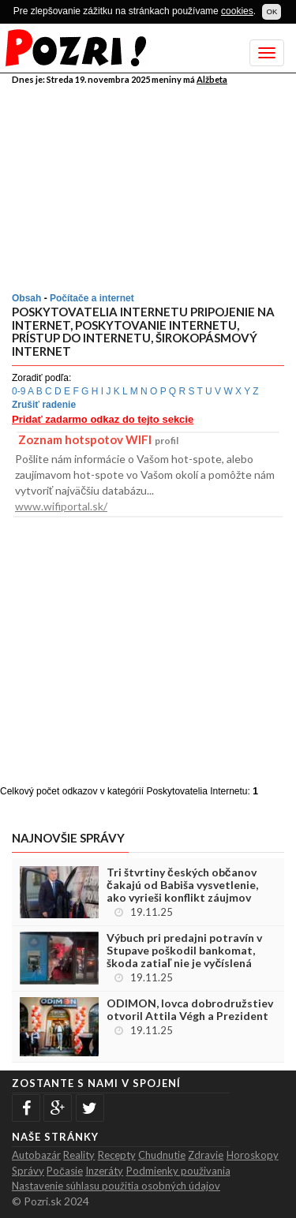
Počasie (65, 1170)
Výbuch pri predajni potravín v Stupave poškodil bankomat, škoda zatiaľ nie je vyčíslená (184, 951)
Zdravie (205, 1155)
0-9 (18, 391)
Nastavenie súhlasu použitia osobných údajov (116, 1185)
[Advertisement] (150, 185)
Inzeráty (104, 1170)
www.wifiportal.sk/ (61, 506)
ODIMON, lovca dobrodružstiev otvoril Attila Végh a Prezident (190, 1009)
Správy (28, 1170)
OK (271, 11)
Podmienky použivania (178, 1170)
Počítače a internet (92, 298)
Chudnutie (161, 1155)
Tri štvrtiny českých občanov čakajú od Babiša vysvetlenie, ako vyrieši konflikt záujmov (182, 885)
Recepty (117, 1155)
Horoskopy (253, 1155)
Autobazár (36, 1155)
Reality (79, 1155)
